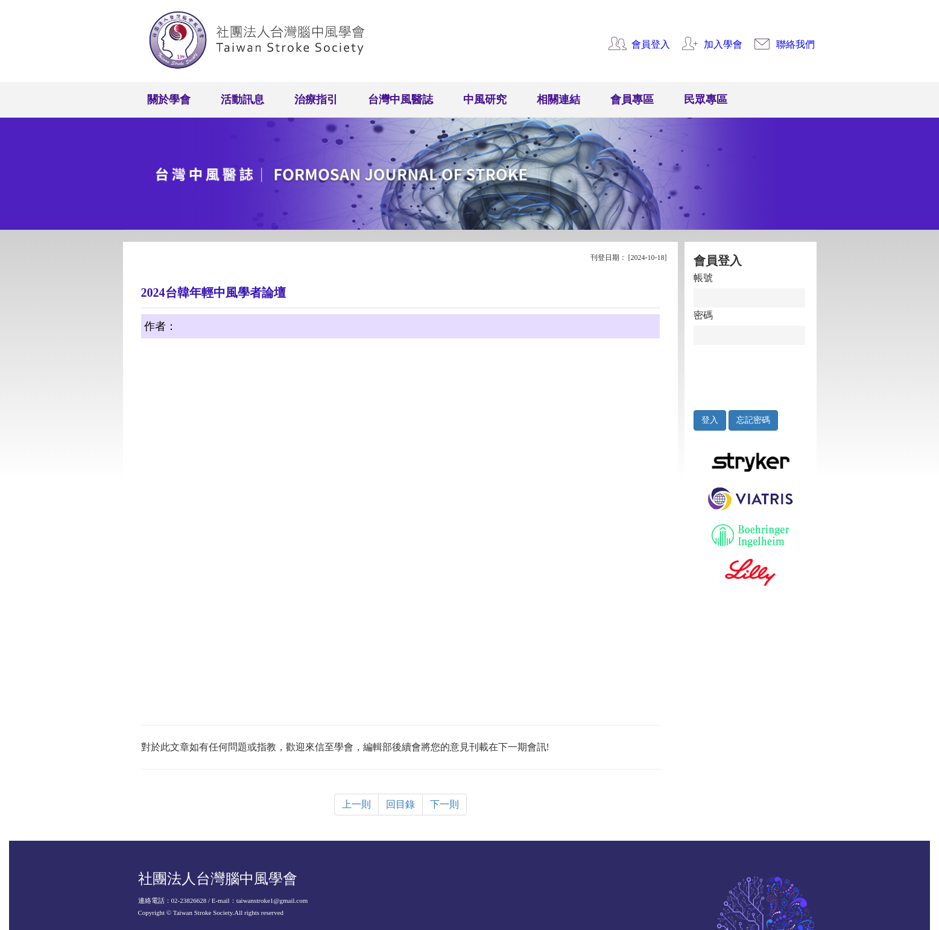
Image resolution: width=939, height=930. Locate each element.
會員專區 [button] (632, 99)
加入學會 (723, 44)
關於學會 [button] (169, 99)
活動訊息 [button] (242, 99)
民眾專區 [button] (705, 99)
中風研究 (485, 99)
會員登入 (650, 44)
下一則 (444, 804)
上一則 (356, 804)
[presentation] (749, 374)
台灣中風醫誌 (400, 99)
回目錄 (400, 804)
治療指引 (316, 99)
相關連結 (558, 99)
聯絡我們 (795, 44)
